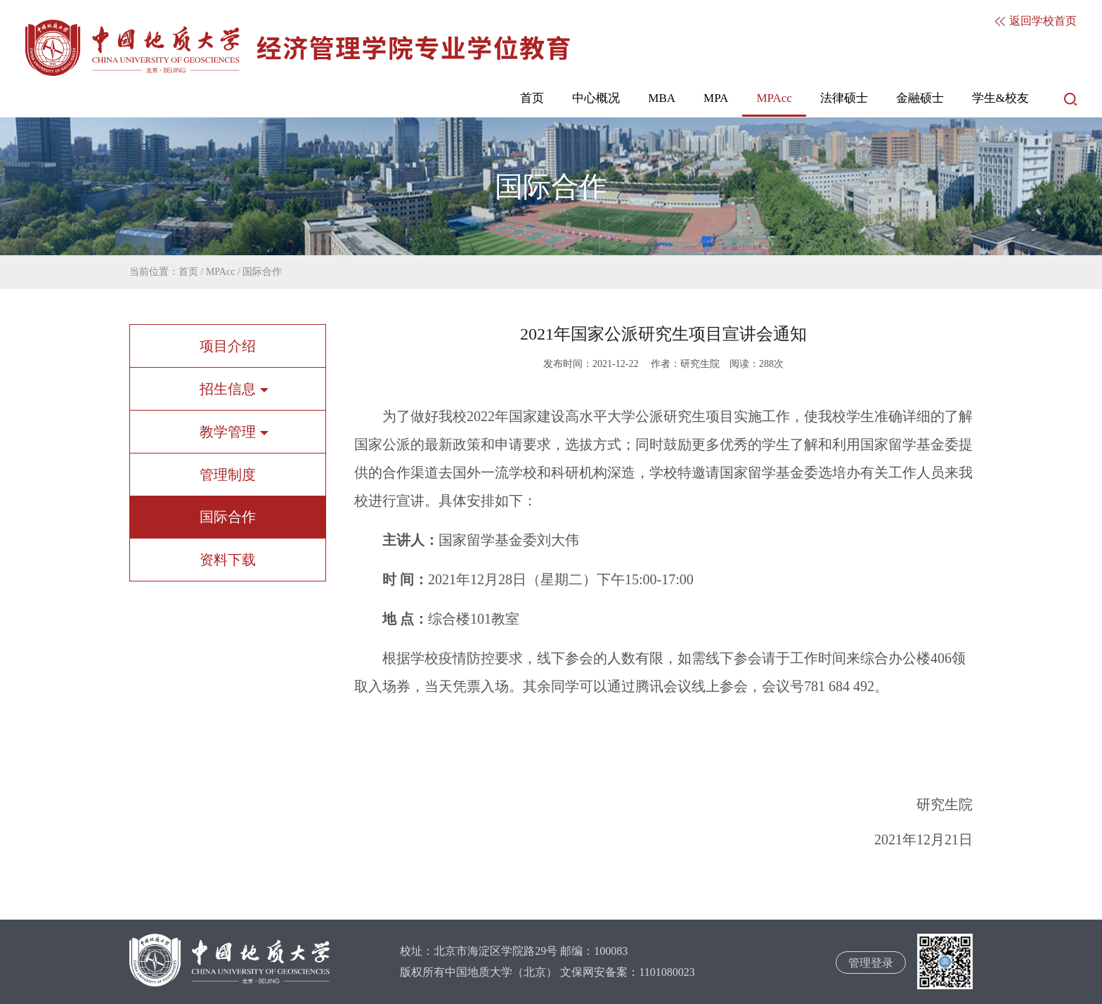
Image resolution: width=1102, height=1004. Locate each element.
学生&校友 (1000, 98)
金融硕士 (920, 98)
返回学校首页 (1036, 21)
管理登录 (870, 963)
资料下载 (228, 559)
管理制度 (228, 474)
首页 (532, 98)
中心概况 (596, 98)
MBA (661, 98)
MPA (716, 98)
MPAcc (773, 98)
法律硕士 (844, 98)
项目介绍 (228, 346)
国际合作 (262, 271)
